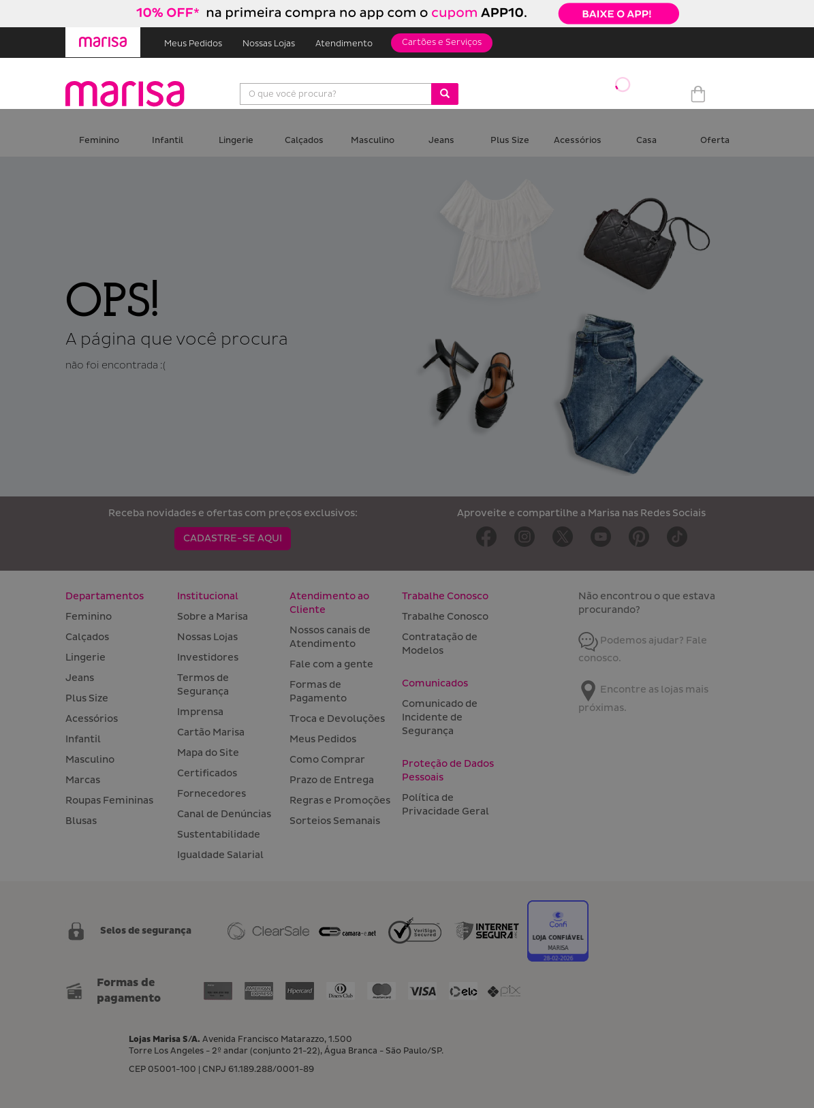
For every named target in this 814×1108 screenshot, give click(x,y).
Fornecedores (211, 794)
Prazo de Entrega (331, 780)
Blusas (81, 821)
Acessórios (577, 141)
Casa (646, 141)
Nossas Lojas (268, 44)
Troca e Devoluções (337, 719)
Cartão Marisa (211, 732)
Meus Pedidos (193, 44)
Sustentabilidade (218, 834)
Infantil (167, 141)
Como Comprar (327, 759)
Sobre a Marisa (212, 616)
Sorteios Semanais (334, 821)
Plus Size (509, 141)
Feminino (99, 141)
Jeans (441, 141)
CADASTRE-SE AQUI (232, 538)
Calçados (304, 141)
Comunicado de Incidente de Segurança (440, 717)
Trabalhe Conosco (445, 616)
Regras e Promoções (339, 800)
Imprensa (200, 712)
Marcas (82, 780)
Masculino (372, 141)
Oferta (715, 141)
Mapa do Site (208, 753)
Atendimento (344, 44)
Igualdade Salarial (220, 855)
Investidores (207, 657)
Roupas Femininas (109, 800)
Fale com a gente (331, 664)
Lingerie (236, 141)
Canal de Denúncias (224, 814)
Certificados (207, 773)
